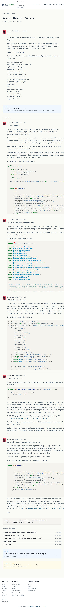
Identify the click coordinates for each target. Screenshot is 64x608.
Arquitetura (5, 601)
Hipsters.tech (31, 590)
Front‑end (39, 5)
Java (28, 5)
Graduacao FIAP (16, 590)
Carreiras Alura (16, 584)
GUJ (4, 13)
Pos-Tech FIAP (16, 593)
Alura (29, 584)
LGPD (44, 606)
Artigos (14, 588)
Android (4, 599)
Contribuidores (38, 606)
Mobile (46, 5)
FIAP (29, 586)
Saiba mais (30, 606)
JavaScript (5, 595)
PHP (56, 5)
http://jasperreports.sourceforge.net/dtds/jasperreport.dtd (28, 418)
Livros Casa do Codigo (18, 595)
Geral (33, 5)
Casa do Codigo (32, 588)
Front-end (4, 588)
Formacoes (15, 586)
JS (53, 5)
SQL (50, 5)
